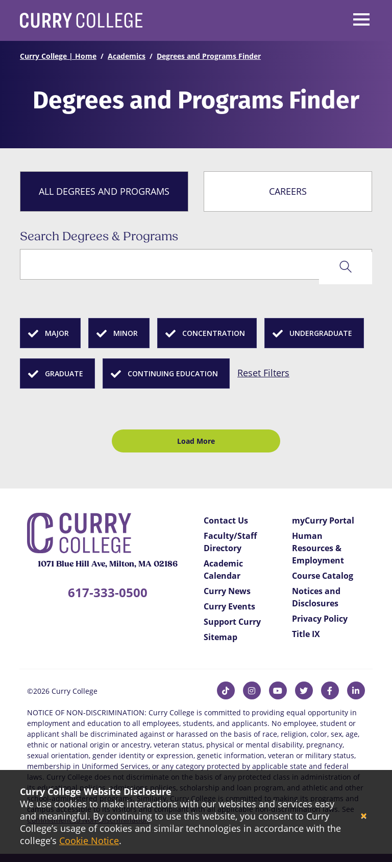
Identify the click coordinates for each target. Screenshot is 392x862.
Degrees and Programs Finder (209, 56)
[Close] (363, 816)
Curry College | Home (58, 56)
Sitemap (220, 637)
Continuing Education (173, 373)
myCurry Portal (323, 520)
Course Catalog (322, 575)
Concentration (213, 333)
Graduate (64, 373)
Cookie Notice (89, 840)
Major (57, 333)
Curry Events (229, 606)
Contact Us (226, 520)
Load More (196, 441)
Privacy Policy (320, 618)
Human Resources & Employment (318, 548)
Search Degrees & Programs (99, 237)
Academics (126, 56)
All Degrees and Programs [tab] (104, 191)
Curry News (227, 591)
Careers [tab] (288, 191)
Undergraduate (320, 333)
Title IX (306, 634)
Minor (125, 333)
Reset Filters (263, 373)
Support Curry (232, 621)
